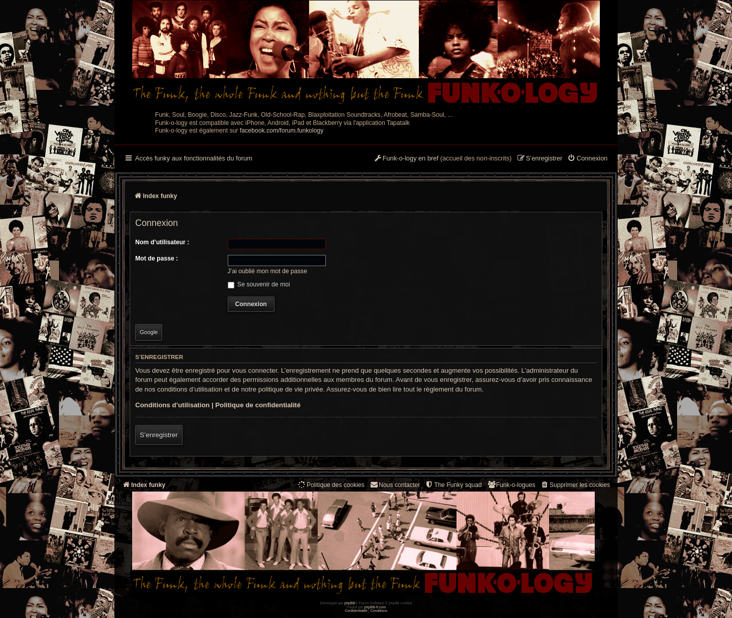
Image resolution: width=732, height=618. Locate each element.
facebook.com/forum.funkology (282, 130)
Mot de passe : (156, 258)
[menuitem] (587, 159)
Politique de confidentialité (258, 405)
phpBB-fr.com (375, 607)
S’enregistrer (159, 435)
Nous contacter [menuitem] (395, 485)
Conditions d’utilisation (172, 405)
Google (149, 332)
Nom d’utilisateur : (162, 242)
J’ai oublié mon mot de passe (268, 271)
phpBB (349, 603)
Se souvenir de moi (259, 284)
